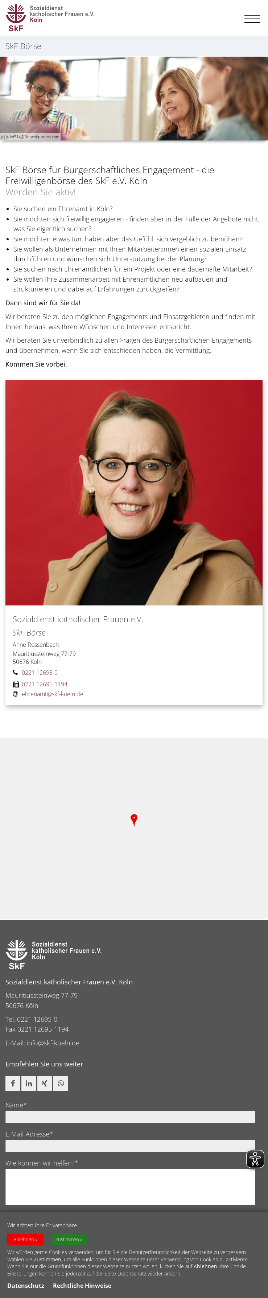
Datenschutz (25, 1286)
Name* (16, 1105)
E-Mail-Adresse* (29, 1134)
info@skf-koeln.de (53, 1042)
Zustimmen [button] (67, 1239)
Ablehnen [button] (23, 1239)
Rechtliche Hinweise (82, 1286)
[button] (12, 1083)
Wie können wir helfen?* (41, 1163)
